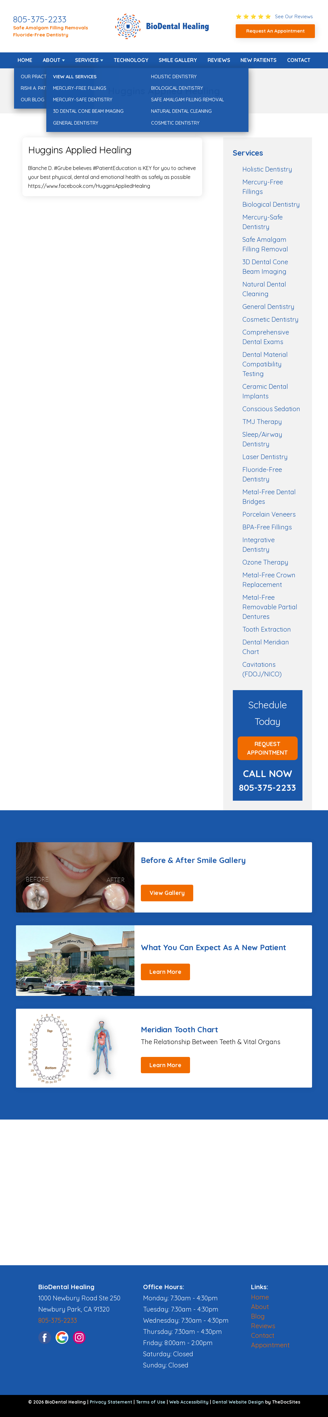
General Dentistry (268, 307)
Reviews (219, 60)
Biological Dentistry (271, 204)
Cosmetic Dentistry (270, 319)
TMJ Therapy (262, 422)
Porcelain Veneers (269, 514)
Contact (298, 60)
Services (87, 60)
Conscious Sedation (271, 409)
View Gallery (167, 893)
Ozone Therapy (265, 562)
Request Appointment (267, 748)
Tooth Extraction (266, 629)
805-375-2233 (39, 19)
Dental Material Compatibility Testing (265, 364)
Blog (258, 1316)
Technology (131, 60)
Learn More (165, 971)
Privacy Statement (111, 1402)
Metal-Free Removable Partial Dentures (269, 606)
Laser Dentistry (265, 457)
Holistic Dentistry (267, 169)
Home (25, 60)
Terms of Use (150, 1402)
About (51, 60)
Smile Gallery (178, 60)
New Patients (258, 60)
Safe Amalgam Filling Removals (50, 28)
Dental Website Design (238, 1402)
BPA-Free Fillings (267, 527)
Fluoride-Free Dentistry (40, 35)
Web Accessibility (189, 1402)
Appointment (270, 1345)
